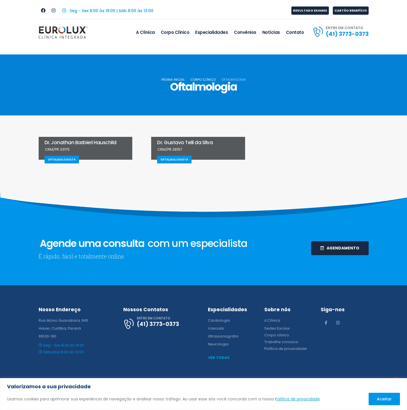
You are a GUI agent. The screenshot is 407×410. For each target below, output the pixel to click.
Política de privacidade (297, 399)
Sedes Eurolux (277, 328)
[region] (203, 394)
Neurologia (218, 344)
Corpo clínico (276, 335)
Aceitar (384, 399)
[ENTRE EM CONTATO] (340, 31)
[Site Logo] (63, 32)
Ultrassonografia (223, 336)
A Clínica (145, 32)
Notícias (271, 32)
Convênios (245, 32)
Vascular (216, 328)
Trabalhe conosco (281, 341)
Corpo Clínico (175, 32)
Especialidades (211, 32)
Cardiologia (219, 320)
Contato (295, 32)
